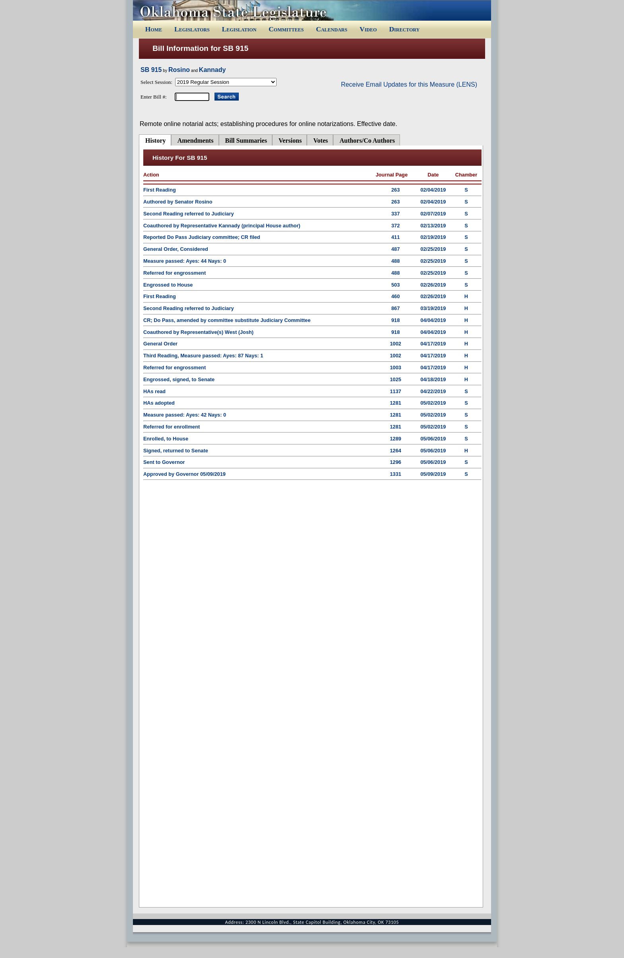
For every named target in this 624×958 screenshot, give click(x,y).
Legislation (239, 29)
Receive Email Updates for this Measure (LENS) (409, 84)
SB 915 (151, 69)
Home (153, 29)
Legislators (192, 29)
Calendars (331, 29)
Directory (404, 29)
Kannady (212, 69)
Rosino (179, 69)
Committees (286, 29)
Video (367, 29)
